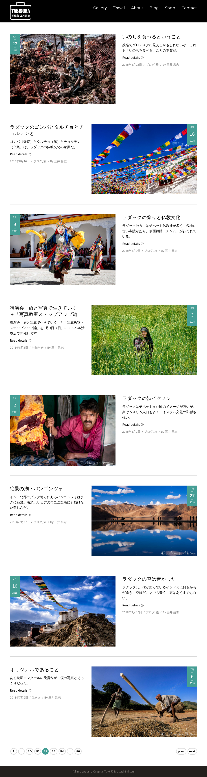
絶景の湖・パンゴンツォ (36, 488)
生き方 (36, 697)
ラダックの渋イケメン (146, 398)
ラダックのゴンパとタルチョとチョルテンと (47, 130)
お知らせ (38, 347)
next (192, 751)
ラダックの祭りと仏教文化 (151, 217)
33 (54, 751)
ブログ (150, 65)
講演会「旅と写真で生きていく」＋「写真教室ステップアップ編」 (46, 311)
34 (62, 751)
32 (45, 751)
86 (78, 751)
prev (181, 751)
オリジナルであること (34, 669)
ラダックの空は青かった (149, 579)
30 (30, 751)
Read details (131, 57)
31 (37, 751)
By (171, 65)
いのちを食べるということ (151, 36)
